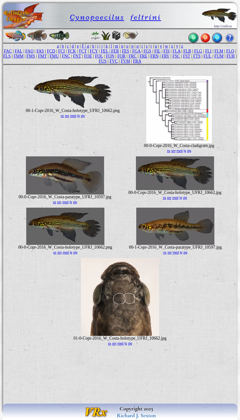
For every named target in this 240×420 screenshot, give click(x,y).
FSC (176, 56)
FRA (137, 61)
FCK (72, 51)
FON (110, 56)
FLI (208, 51)
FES (125, 51)
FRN (154, 56)
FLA (176, 51)
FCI (61, 51)
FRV (165, 56)
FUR (231, 56)
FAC (8, 51)
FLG (198, 51)
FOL (99, 56)
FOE (88, 56)
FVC (114, 61)
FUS (103, 61)
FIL (157, 51)
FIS (166, 51)
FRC (132, 56)
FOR (121, 56)
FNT (77, 56)
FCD (51, 51)
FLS (7, 56)
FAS (40, 51)
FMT (42, 56)
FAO (29, 51)
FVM (125, 61)
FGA (136, 51)
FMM (19, 56)
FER (115, 51)
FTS (196, 56)
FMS (31, 56)
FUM (218, 56)
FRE (144, 56)
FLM (218, 51)
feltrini (145, 17)
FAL (18, 51)
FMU (54, 56)
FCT (83, 51)
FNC (66, 56)
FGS (147, 51)
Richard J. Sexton (136, 415)
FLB (187, 51)
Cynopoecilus (97, 17)
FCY (94, 51)
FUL (207, 56)
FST (186, 56)
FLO (230, 51)
